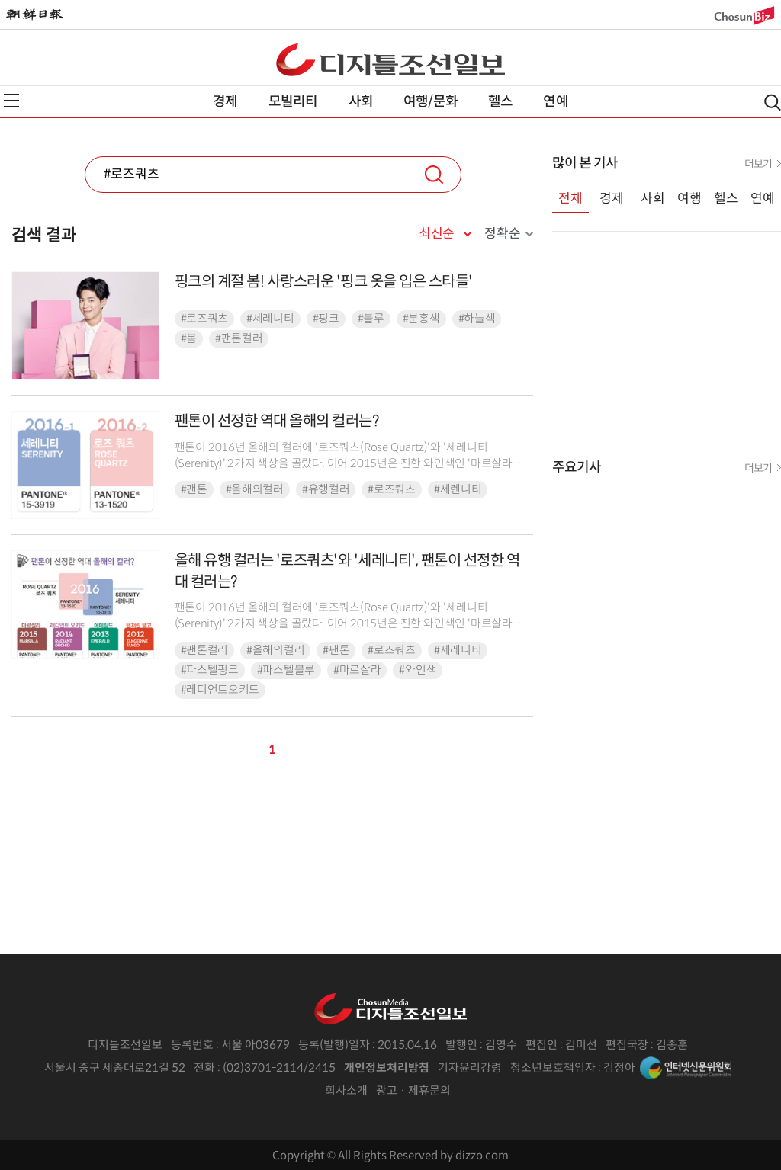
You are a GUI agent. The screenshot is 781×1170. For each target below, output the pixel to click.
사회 (361, 101)
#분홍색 (421, 318)
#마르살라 (357, 670)
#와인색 (417, 670)
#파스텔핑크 (210, 670)
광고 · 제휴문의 (413, 1090)
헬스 (500, 101)
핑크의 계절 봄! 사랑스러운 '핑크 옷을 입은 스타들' (324, 281)
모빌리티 (293, 101)
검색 (434, 174)
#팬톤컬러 (239, 338)
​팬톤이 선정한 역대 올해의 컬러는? (277, 421)
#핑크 (326, 318)
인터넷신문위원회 (685, 1067)
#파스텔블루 (286, 670)
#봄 (189, 338)
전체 (570, 199)
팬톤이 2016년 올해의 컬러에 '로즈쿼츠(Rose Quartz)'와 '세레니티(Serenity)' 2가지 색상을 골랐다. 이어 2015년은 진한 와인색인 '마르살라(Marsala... (344, 464)
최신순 (437, 234)
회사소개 (346, 1090)
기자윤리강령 (470, 1067)
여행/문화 (430, 101)
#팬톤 (194, 489)
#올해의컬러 (255, 489)
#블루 (371, 318)
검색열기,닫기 (772, 102)
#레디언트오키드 (220, 690)
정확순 (502, 233)
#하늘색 (477, 318)
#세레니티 (270, 318)
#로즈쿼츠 (205, 318)
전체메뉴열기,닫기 (11, 100)
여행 (689, 199)
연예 (555, 101)
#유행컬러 (326, 489)
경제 (225, 101)
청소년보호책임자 (553, 1067)
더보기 (758, 164)
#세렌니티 (458, 489)
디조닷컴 (390, 59)
